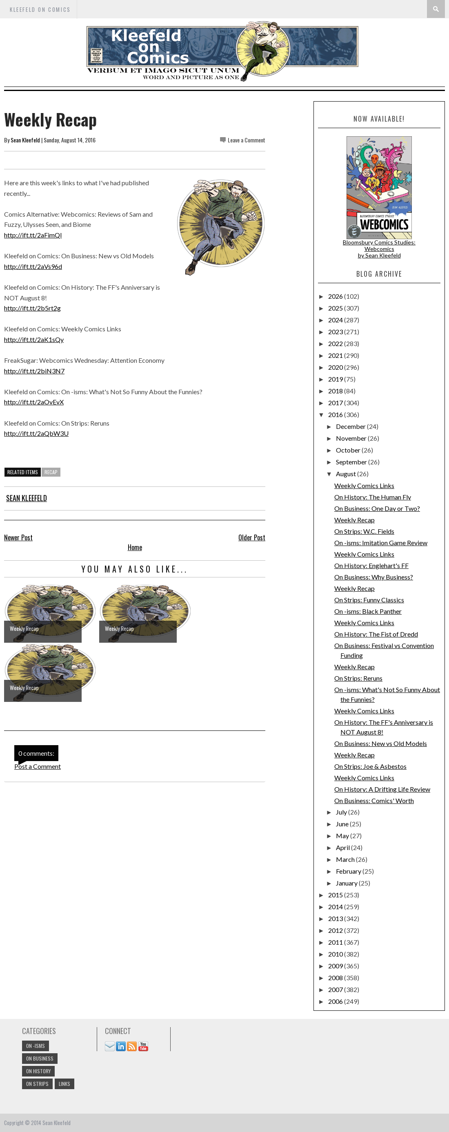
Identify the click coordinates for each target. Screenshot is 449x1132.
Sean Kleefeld (25, 139)
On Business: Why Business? (373, 577)
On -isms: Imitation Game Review (380, 542)
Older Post (251, 537)
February (349, 871)
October (349, 450)
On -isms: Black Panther (368, 611)
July (342, 812)
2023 (336, 331)
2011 (336, 942)
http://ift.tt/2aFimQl (33, 235)
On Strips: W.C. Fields (364, 531)
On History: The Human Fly (372, 497)
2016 (336, 414)
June (343, 824)
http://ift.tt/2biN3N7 (34, 371)
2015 (336, 895)
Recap (51, 471)
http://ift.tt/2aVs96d (33, 266)
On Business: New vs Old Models (380, 743)
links (64, 1083)
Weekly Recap (354, 520)
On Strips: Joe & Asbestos (370, 766)
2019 (336, 379)
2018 (336, 391)
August (346, 473)
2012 (336, 930)
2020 (336, 367)
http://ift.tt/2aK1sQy (34, 339)
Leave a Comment (246, 139)
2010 (336, 954)
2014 (336, 906)
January (347, 883)
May (343, 835)
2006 (336, 1001)
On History (38, 1071)
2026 (336, 296)
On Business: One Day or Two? (377, 508)
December (351, 426)
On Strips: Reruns (358, 678)
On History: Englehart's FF (371, 565)
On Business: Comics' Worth (374, 800)
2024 (336, 320)
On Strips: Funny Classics (369, 600)
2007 (336, 989)
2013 (336, 918)
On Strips (37, 1083)
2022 (336, 343)
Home (135, 547)
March (346, 859)
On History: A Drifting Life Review (382, 789)
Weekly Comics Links (364, 485)
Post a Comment (37, 766)
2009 (336, 966)
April (343, 847)
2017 (336, 402)
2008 (336, 977)
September (352, 462)
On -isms (35, 1045)
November (352, 438)
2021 (336, 355)
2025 (336, 308)
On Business (39, 1058)
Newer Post (18, 537)
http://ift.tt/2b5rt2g (32, 308)
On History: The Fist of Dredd (376, 634)
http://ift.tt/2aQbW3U (36, 433)
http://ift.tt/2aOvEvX (34, 402)
